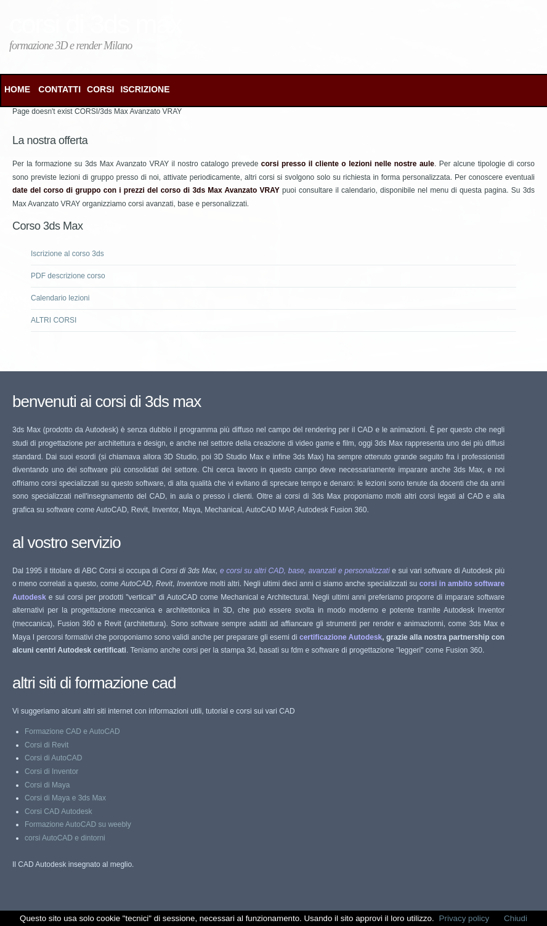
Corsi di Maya (47, 785)
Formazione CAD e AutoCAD (72, 731)
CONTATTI (59, 89)
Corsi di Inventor (51, 771)
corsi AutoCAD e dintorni (65, 838)
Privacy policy (464, 918)
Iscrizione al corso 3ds (67, 253)
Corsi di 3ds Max (95, 24)
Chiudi (515, 918)
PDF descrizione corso (68, 276)
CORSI (100, 89)
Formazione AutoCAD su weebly (78, 824)
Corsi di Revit (46, 745)
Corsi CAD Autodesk (58, 811)
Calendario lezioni (60, 298)
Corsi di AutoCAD (53, 758)
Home (17, 89)
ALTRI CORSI (53, 320)
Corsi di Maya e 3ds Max (65, 798)
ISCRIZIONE (144, 89)
